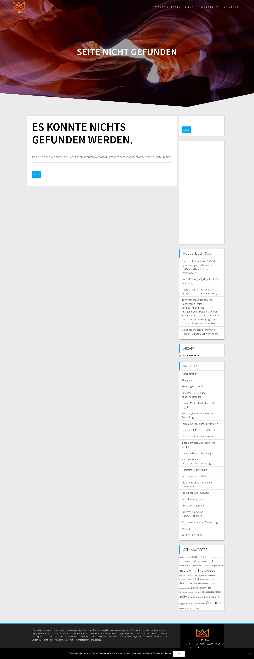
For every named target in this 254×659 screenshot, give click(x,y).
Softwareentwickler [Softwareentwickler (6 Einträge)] (200, 590)
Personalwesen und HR (194, 469)
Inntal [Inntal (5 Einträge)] (193, 564)
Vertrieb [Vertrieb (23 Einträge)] (213, 596)
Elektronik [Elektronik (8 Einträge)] (213, 554)
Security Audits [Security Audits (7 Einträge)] (204, 580)
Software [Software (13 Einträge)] (185, 589)
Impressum (209, 7)
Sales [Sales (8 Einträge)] (194, 580)
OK (179, 653)
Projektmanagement (193, 498)
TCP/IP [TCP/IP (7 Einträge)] (189, 596)
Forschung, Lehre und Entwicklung (200, 417)
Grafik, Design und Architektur (197, 429)
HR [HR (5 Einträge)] (222, 559)
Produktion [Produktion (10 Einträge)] (186, 576)
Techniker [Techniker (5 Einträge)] (196, 597)
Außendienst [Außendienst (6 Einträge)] (208, 550)
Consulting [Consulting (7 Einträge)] (194, 554)
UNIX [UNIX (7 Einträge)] (202, 596)
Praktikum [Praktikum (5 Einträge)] (210, 573)
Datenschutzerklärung (172, 7)
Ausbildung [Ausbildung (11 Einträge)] (194, 550)
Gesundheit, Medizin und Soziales (199, 423)
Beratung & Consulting (193, 379)
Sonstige (186, 521)
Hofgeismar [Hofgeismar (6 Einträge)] (215, 558)
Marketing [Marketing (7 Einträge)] (212, 568)
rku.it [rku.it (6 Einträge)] (214, 576)
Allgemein (187, 373)
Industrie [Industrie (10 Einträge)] (185, 564)
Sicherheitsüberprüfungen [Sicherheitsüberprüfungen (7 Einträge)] (209, 585)
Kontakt (231, 7)
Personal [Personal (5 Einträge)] (202, 573)
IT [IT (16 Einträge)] (198, 563)
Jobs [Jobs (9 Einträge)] (203, 564)
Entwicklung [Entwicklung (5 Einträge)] (206, 559)
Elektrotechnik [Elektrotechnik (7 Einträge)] (186, 558)
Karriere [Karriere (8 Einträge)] (211, 563)
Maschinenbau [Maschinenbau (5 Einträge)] (184, 573)
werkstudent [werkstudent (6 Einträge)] (184, 601)
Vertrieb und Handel (192, 528)
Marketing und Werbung (194, 463)
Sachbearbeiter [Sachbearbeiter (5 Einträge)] (184, 581)
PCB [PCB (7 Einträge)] (192, 572)
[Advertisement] (202, 185)
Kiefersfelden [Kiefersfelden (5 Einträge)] (184, 569)
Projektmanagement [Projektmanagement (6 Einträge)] (202, 576)
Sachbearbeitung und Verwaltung (200, 515)
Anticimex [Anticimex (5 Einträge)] (182, 550)
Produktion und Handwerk (195, 486)
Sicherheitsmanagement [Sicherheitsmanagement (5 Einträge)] (188, 585)
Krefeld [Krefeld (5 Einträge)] (192, 569)
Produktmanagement (193, 492)
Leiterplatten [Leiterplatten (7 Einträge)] (201, 568)
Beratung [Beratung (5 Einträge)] (217, 550)
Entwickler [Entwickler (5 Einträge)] (197, 559)
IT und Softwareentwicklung (196, 446)
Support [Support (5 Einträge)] (182, 597)
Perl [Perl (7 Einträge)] (197, 572)
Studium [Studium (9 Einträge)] (214, 590)
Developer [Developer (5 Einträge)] (203, 555)
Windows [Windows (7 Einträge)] (194, 601)
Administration (189, 367)
